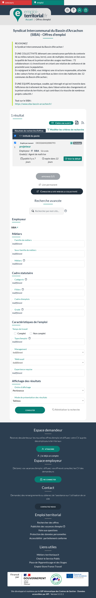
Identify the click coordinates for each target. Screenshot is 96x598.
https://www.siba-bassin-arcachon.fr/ (33, 104)
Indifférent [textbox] (18, 352)
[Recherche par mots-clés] (49, 211)
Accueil (29, 19)
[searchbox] (48, 244)
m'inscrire (48, 449)
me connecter (48, 479)
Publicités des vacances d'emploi (47, 526)
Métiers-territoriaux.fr (48, 554)
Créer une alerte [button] (61, 123)
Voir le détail (73, 158)
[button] (65, 210)
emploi (39, 2)
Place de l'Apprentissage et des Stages (48, 562)
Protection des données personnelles (48, 534)
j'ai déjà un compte (48, 455)
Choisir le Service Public (48, 558)
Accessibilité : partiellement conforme (48, 538)
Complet (21, 333)
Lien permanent (48, 184)
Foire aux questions (48, 530)
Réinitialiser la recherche (66, 409)
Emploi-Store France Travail (48, 566)
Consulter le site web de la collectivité (57, 191)
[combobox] (48, 243)
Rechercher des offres (48, 522)
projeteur (25, 146)
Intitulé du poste (29, 135)
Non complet (39, 333)
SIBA (35, 150)
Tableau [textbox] (17, 400)
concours (8, 2)
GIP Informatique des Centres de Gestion (58, 591)
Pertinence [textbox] (18, 390)
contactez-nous (48, 506)
